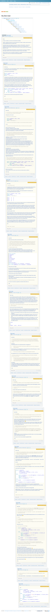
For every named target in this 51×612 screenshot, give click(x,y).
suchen (27, 4)
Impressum (15, 610)
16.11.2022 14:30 (6, 36)
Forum (11, 1)
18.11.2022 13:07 (17, 409)
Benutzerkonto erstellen (22, 103)
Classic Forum (27, 610)
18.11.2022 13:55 (21, 569)
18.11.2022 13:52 (20, 503)
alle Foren (8, 103)
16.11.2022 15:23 (9, 64)
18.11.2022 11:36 (14, 292)
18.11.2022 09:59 (11, 235)
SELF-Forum (4, 35)
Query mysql (9, 35)
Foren (18, 4)
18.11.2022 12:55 (17, 377)
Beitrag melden (5, 57)
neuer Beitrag (11, 4)
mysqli (10, 36)
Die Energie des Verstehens (9, 610)
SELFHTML (3, 1)
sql (14, 64)
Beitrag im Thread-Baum (28, 103)
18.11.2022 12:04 (14, 334)
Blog (15, 1)
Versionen (13, 107)
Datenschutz (19, 610)
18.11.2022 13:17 (20, 447)
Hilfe (30, 4)
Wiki (7, 1)
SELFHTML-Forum (12, 103)
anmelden (16, 103)
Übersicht (15, 4)
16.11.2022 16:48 (9, 107)
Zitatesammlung (23, 4)
